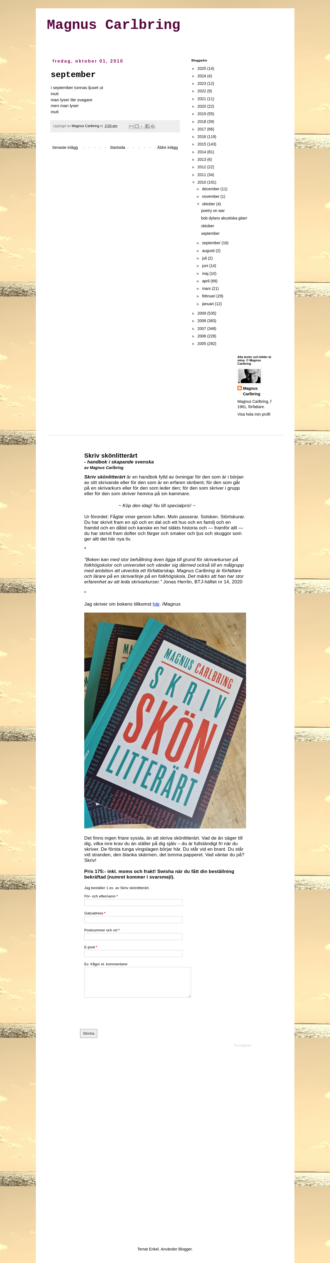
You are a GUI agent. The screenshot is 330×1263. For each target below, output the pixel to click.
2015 (202, 144)
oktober (209, 204)
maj (205, 273)
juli (205, 258)
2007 (202, 328)
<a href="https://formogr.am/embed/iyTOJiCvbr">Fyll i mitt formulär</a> (165, 836)
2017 (202, 129)
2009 (202, 313)
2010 (202, 182)
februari (209, 296)
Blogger (185, 1249)
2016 (202, 136)
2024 (202, 76)
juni (205, 265)
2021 (202, 99)
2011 (202, 174)
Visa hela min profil (253, 414)
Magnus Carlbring (113, 25)
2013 (202, 159)
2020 (202, 106)
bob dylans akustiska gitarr (224, 218)
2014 (202, 152)
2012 (202, 167)
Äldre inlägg (167, 147)
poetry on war (213, 210)
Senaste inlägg (65, 147)
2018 (202, 121)
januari (208, 304)
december (211, 189)
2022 (202, 91)
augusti (209, 250)
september (210, 233)
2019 (202, 114)
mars (207, 288)
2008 (202, 321)
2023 (202, 83)
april (206, 281)
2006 (202, 336)
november (211, 196)
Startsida (117, 147)
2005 (202, 343)
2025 (202, 68)
